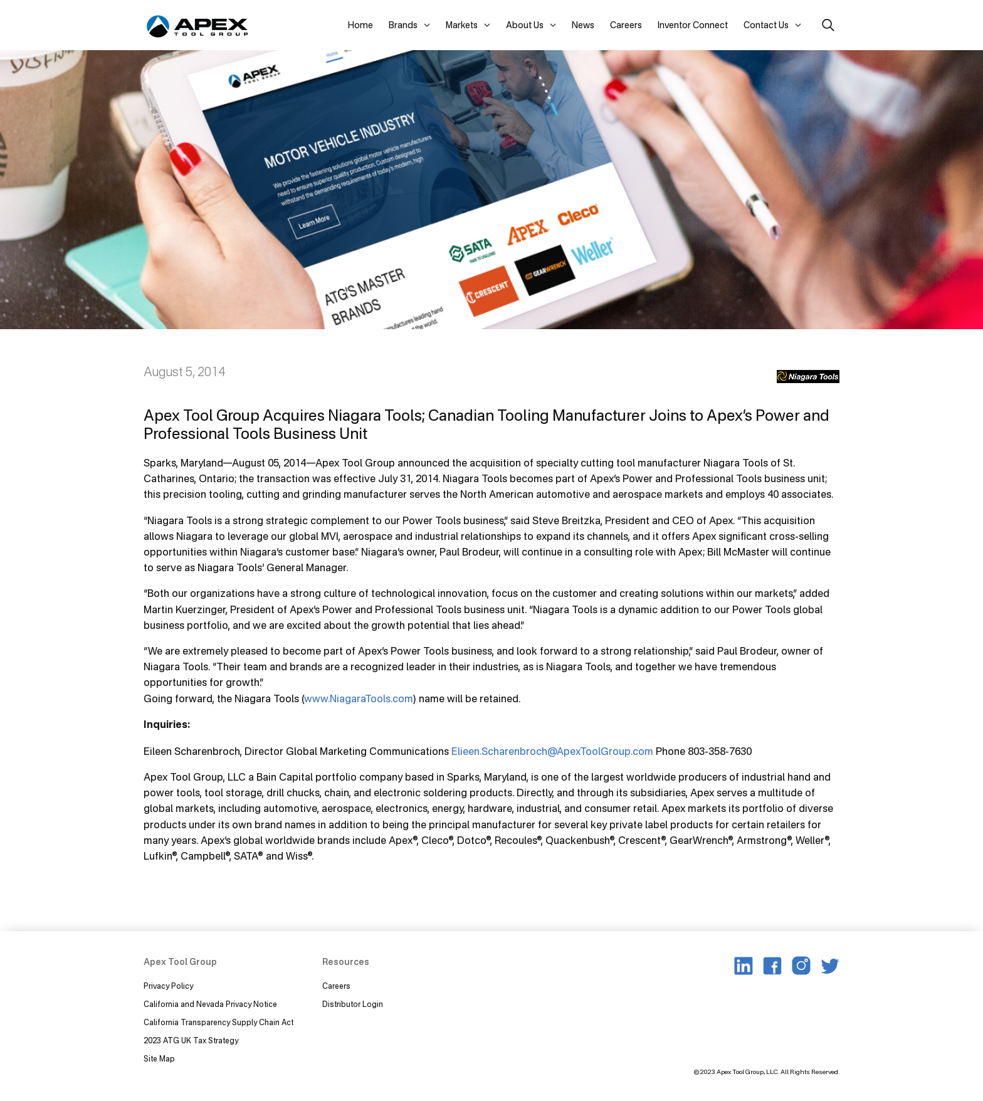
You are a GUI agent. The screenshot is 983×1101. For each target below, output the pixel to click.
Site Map (159, 1058)
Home (360, 24)
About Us (525, 24)
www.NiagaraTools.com (358, 698)
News (583, 24)
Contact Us (766, 24)
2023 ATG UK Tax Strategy (191, 1040)
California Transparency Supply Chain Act (219, 1022)
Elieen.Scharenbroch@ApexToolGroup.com (552, 751)
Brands (403, 24)
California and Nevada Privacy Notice (210, 1004)
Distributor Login (352, 1004)
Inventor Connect (693, 24)
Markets (462, 24)
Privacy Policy (168, 986)
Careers (626, 24)
